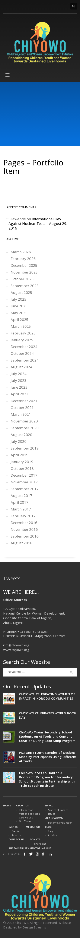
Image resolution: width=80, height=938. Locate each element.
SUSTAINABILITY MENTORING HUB (30, 848)
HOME (7, 805)
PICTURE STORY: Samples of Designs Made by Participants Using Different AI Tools (48, 756)
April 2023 (19, 394)
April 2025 (19, 319)
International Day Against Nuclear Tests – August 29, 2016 (38, 223)
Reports (16, 835)
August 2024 (21, 366)
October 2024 (22, 353)
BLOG (48, 826)
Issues (51, 813)
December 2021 (24, 400)
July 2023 (18, 380)
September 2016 (25, 536)
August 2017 (21, 495)
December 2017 (24, 475)
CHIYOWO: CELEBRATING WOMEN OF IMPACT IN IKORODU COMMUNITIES (47, 696)
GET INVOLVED (54, 818)
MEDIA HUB (33, 826)
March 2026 (21, 251)
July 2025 (18, 299)
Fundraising (39, 843)
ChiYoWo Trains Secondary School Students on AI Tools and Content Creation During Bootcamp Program (47, 736)
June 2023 (19, 387)
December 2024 (24, 346)
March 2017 (21, 509)
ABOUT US (22, 805)
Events (15, 831)
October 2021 (22, 407)
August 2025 (21, 292)
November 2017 (24, 482)
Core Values (26, 817)
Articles (52, 835)
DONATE (35, 839)
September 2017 (25, 488)
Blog (50, 831)
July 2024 (18, 373)
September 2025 (25, 285)
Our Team (25, 821)
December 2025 (24, 265)
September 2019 (25, 448)
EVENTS (13, 826)
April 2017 (19, 502)
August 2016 (21, 543)
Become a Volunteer (60, 822)
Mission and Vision (29, 813)
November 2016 (24, 529)
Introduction (26, 809)
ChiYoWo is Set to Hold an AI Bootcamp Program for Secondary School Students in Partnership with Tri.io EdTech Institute (47, 779)
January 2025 (22, 339)
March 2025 (21, 326)
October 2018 (22, 468)
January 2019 (22, 461)
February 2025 (23, 333)
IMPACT (50, 805)
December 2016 (24, 522)
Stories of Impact (58, 809)
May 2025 (19, 312)
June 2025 (19, 306)
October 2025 (22, 278)
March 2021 (21, 414)
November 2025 (24, 272)
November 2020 (24, 421)
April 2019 (19, 454)
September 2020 (25, 427)
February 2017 (23, 515)
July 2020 (18, 441)
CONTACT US (17, 839)
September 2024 (25, 360)
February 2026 (23, 258)
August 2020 (21, 434)
